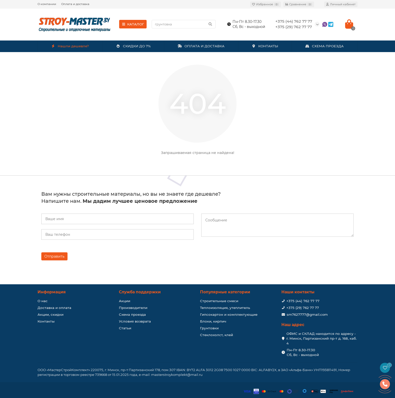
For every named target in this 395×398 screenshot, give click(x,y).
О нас (43, 301)
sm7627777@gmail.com (307, 314)
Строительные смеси (219, 301)
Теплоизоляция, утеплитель (225, 308)
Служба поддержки (140, 292)
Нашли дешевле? (70, 46)
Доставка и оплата (54, 308)
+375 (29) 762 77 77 (302, 308)
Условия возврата (135, 321)
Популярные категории (225, 292)
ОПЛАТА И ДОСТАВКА (201, 46)
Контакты (46, 321)
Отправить (54, 256)
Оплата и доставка (75, 4)
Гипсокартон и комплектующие (228, 314)
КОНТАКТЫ (264, 46)
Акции (124, 301)
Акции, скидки (50, 314)
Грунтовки (209, 328)
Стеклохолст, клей (216, 335)
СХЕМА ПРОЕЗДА (324, 46)
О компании (47, 4)
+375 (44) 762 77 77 (302, 301)
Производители (133, 308)
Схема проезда (132, 314)
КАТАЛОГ (133, 24)
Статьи (125, 328)
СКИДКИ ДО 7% (133, 46)
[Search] (184, 24)
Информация (52, 292)
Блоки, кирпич (213, 321)
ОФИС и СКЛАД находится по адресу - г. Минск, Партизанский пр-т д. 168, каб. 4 (321, 338)
